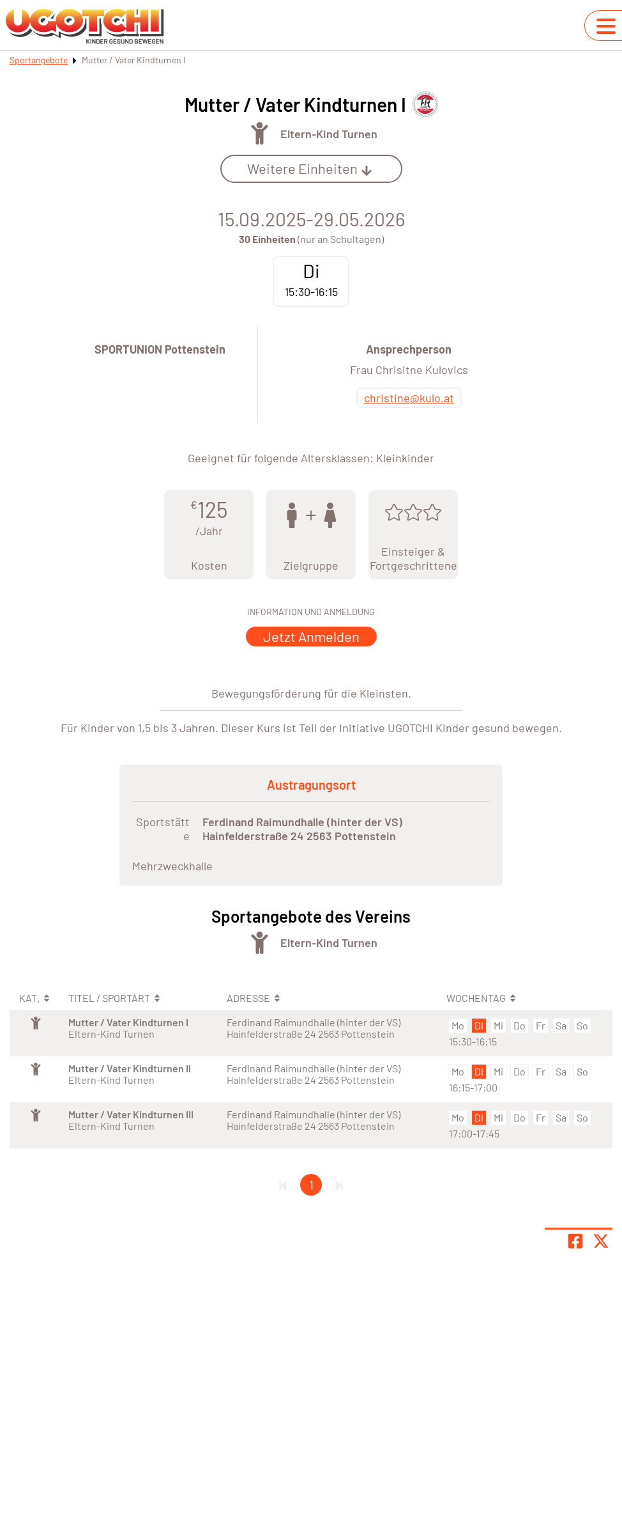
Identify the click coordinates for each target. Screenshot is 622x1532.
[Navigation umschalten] (606, 26)
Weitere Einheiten (309, 168)
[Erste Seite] (283, 1185)
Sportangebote (39, 59)
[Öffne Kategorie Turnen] (259, 133)
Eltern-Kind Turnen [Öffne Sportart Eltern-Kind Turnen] (328, 134)
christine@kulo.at (409, 398)
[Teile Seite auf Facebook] (575, 1241)
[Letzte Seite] (339, 1185)
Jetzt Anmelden (311, 636)
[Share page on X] (600, 1241)
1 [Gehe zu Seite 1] (311, 1184)
